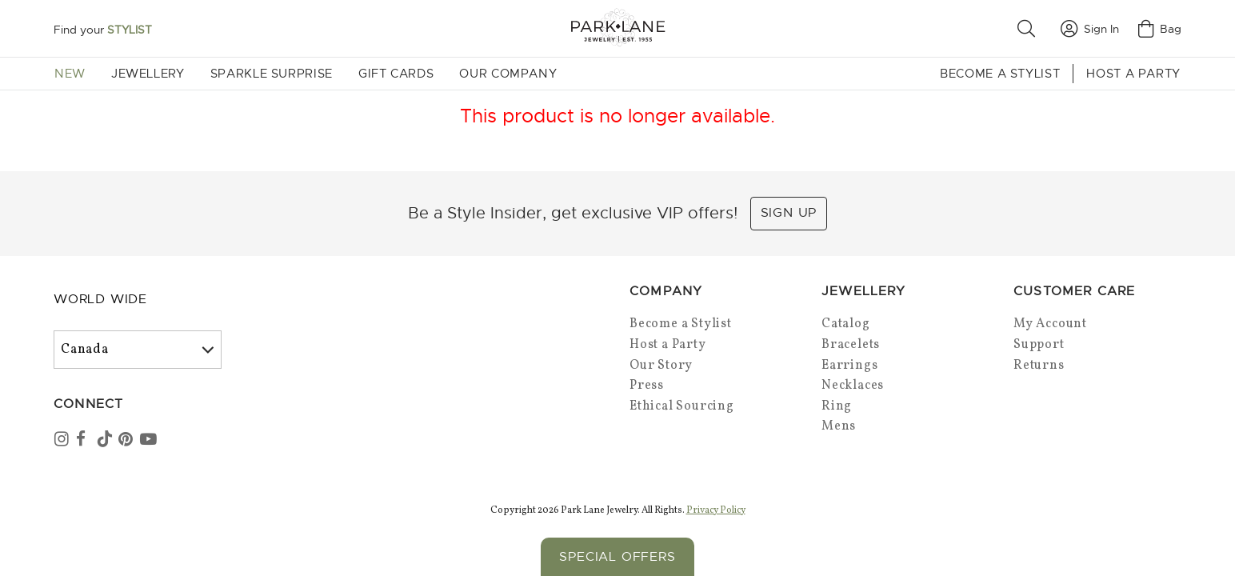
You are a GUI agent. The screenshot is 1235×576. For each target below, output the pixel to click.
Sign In (1090, 29)
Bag (1159, 29)
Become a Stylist (1000, 73)
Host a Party (1133, 73)
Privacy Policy (715, 508)
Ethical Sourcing (681, 406)
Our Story (661, 365)
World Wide (100, 299)
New (70, 73)
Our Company (508, 73)
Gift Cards (396, 73)
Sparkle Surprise (271, 73)
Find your (103, 29)
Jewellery (148, 73)
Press (646, 385)
